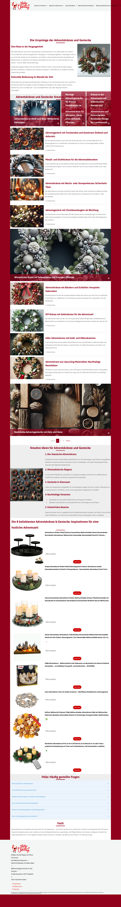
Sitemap (15, 889)
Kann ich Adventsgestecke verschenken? (24, 816)
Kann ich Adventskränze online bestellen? (25, 803)
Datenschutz (17, 886)
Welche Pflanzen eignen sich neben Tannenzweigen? (28, 796)
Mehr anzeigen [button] (51, 554)
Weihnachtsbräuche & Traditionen (107, 5)
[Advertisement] (60, 24)
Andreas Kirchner (51, 150)
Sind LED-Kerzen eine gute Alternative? (24, 790)
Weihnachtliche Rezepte (86, 5)
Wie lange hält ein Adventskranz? (22, 783)
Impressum (16, 884)
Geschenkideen (70, 5)
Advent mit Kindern (40, 5)
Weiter (68, 441)
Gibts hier (77, 562)
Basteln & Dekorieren (56, 5)
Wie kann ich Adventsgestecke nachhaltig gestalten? (28, 809)
